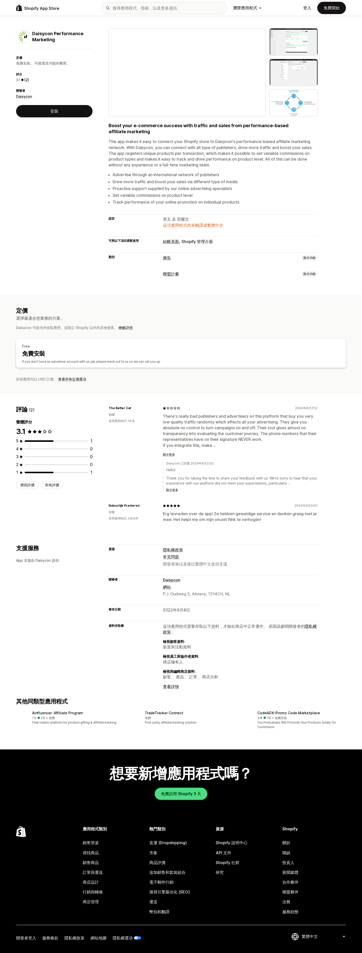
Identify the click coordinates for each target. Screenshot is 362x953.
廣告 (167, 257)
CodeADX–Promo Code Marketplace (288, 713)
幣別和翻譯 (159, 911)
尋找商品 (91, 852)
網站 (167, 587)
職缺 (286, 852)
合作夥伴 (290, 882)
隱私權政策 (173, 549)
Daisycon (24, 96)
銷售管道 (91, 842)
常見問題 (171, 556)
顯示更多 (169, 454)
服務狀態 (290, 911)
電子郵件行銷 (161, 882)
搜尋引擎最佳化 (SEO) (169, 891)
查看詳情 (171, 686)
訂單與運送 (93, 872)
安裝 (54, 111)
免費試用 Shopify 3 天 (181, 793)
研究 (220, 872)
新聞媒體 (290, 872)
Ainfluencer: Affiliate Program (57, 713)
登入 (307, 7)
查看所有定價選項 (72, 379)
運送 (153, 901)
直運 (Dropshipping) (168, 842)
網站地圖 (98, 937)
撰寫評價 (27, 485)
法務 (286, 901)
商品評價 (157, 862)
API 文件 (223, 852)
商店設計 (91, 882)
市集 (153, 852)
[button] (68, 718)
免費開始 (332, 7)
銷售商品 (91, 862)
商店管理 (91, 901)
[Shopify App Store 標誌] (37, 8)
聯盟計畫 (171, 273)
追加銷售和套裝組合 (167, 872)
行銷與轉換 (93, 891)
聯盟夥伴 (290, 891)
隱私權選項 (123, 937)
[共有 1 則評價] (91, 440)
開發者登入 (26, 937)
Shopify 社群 (227, 862)
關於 (286, 842)
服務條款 (50, 937)
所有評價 (52, 485)
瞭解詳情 (126, 327)
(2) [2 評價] (26, 80)
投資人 (288, 862)
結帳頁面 (171, 241)
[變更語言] (323, 936)
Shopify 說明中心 (231, 842)
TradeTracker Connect (164, 713)
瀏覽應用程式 (247, 7)
